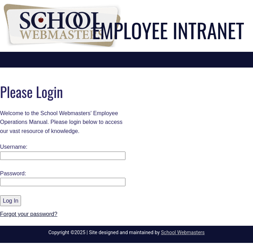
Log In (10, 201)
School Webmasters (183, 232)
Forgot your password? (28, 214)
